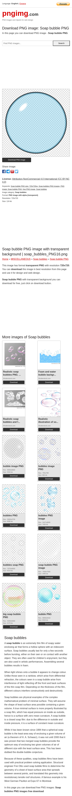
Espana (23, 3)
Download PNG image (16, 160)
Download (13, 382)
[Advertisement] (36, 68)
